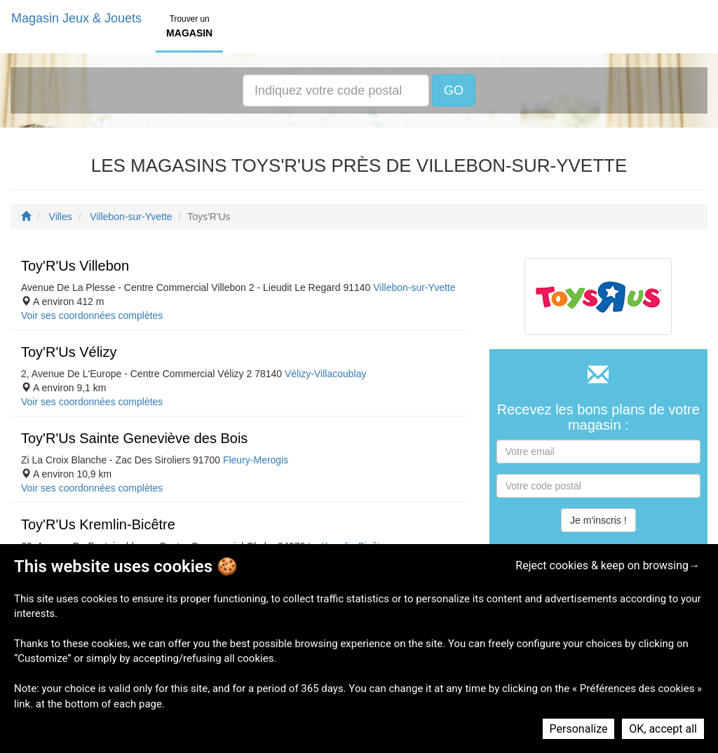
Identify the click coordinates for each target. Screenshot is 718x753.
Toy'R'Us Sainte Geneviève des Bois (134, 438)
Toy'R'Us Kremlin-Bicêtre (98, 524)
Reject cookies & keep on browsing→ (607, 565)
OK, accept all (663, 728)
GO (453, 90)
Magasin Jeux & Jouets (76, 18)
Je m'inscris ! (598, 520)
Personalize (579, 728)
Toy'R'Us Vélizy (69, 352)
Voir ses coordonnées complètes (92, 315)
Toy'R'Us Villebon (75, 265)
